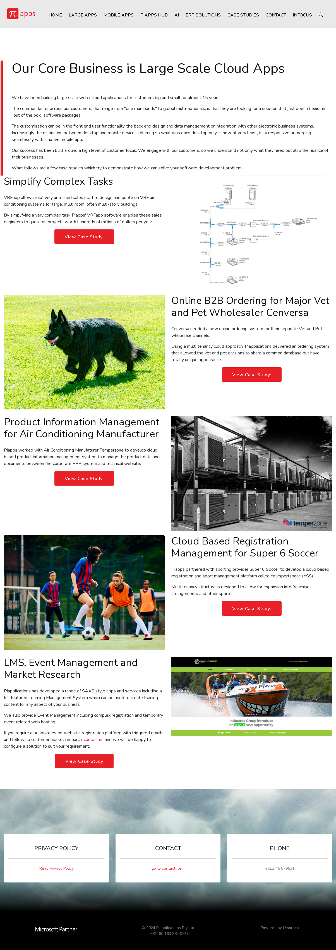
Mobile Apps (117, 17)
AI (175, 17)
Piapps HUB (152, 17)
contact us (94, 740)
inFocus (300, 17)
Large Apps (81, 17)
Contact (274, 17)
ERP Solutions (201, 17)
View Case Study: (84, 237)
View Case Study (84, 761)
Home (53, 17)
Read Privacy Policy (56, 868)
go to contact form (168, 868)
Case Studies (241, 17)
